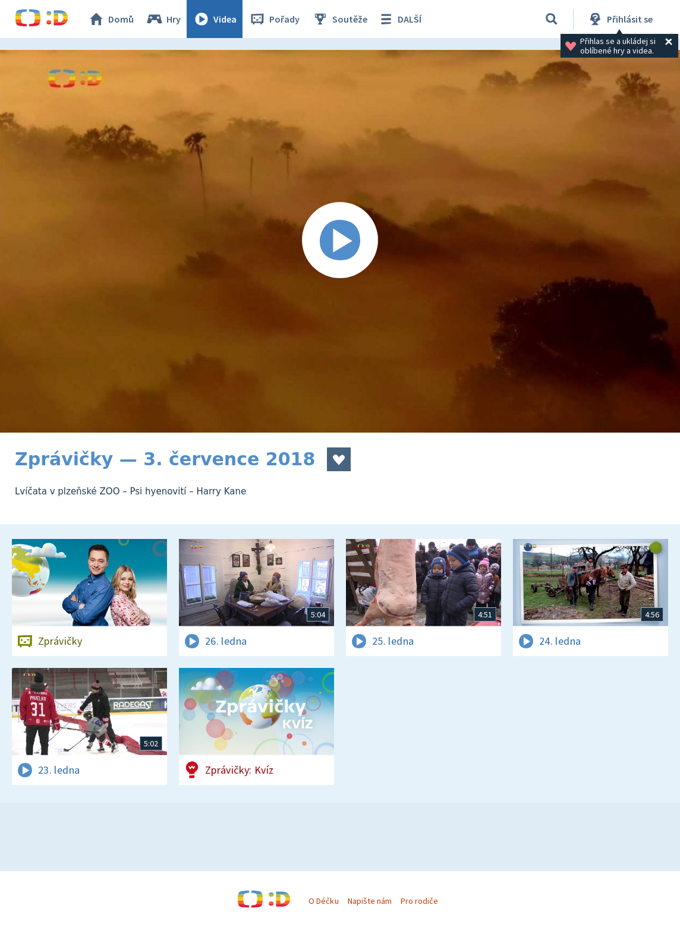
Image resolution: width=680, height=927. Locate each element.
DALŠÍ (399, 19)
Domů (110, 19)
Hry (163, 19)
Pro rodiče (419, 901)
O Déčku (323, 901)
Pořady (274, 19)
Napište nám (370, 901)
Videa (215, 19)
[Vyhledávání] (551, 19)
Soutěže (339, 19)
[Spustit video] (340, 241)
